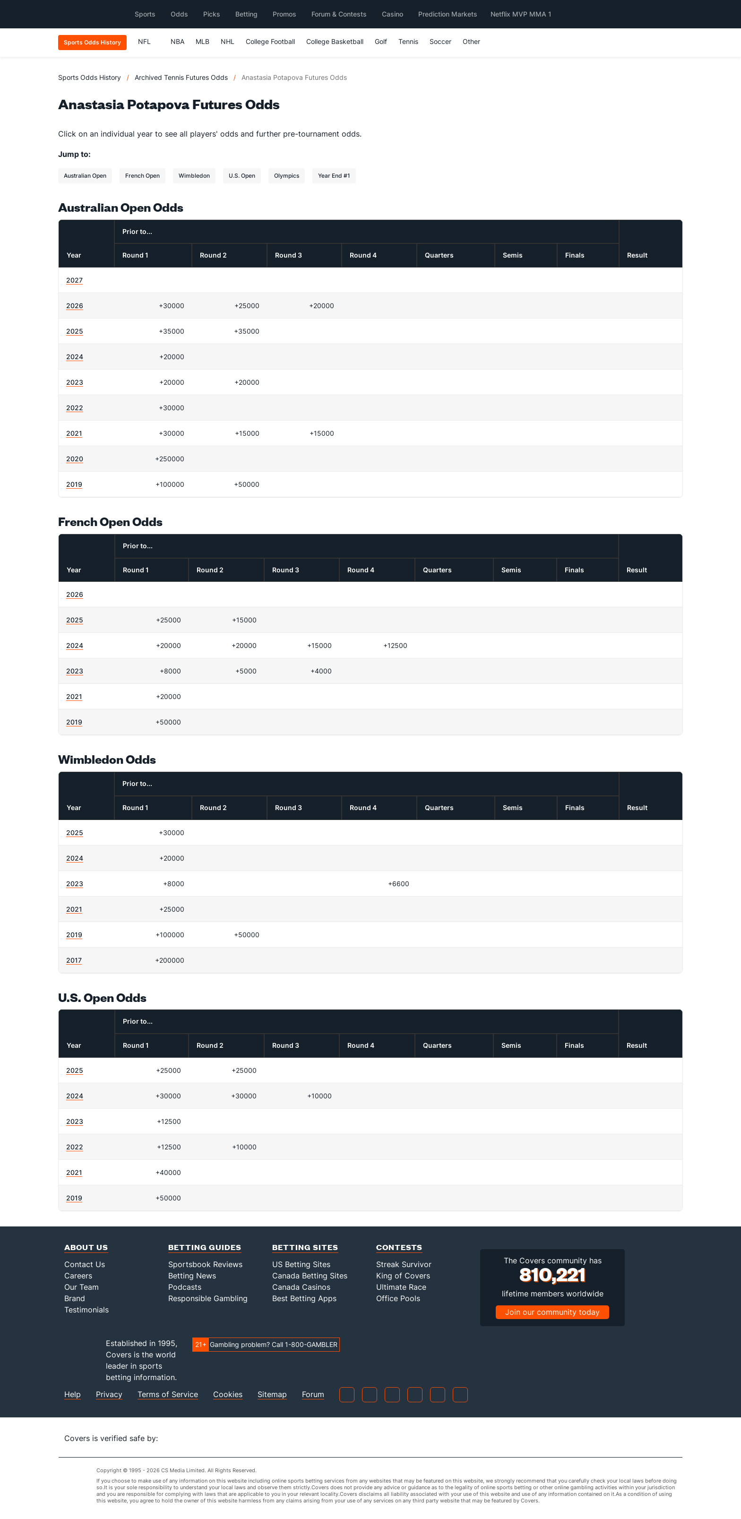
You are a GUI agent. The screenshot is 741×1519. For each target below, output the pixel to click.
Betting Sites (305, 1247)
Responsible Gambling (208, 1298)
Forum (313, 1394)
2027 (74, 280)
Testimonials (86, 1309)
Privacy (109, 1394)
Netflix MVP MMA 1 (521, 14)
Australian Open (85, 175)
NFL (148, 41)
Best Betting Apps (304, 1298)
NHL (227, 41)
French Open (142, 175)
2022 (74, 408)
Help (72, 1394)
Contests (399, 1247)
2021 (74, 433)
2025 (74, 331)
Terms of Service (168, 1394)
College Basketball (334, 41)
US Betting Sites (301, 1264)
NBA (177, 41)
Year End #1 (334, 175)
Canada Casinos (301, 1287)
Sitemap (272, 1394)
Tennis (408, 41)
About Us (86, 1247)
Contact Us (84, 1264)
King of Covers (403, 1275)
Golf (381, 41)
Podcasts (184, 1287)
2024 (74, 357)
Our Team (81, 1287)
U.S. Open (242, 175)
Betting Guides (204, 1247)
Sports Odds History (89, 77)
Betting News (192, 1275)
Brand (74, 1298)
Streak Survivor (403, 1264)
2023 (74, 382)
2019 (74, 484)
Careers (78, 1275)
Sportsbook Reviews (205, 1264)
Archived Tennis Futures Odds (181, 77)
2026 (74, 306)
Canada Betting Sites (309, 1275)
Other (476, 41)
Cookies (227, 1394)
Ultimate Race (401, 1287)
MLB (202, 41)
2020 (74, 459)
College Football (270, 41)
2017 (74, 960)
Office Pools (398, 1298)
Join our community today (552, 1312)
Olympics (286, 175)
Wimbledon (194, 175)
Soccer (440, 41)
